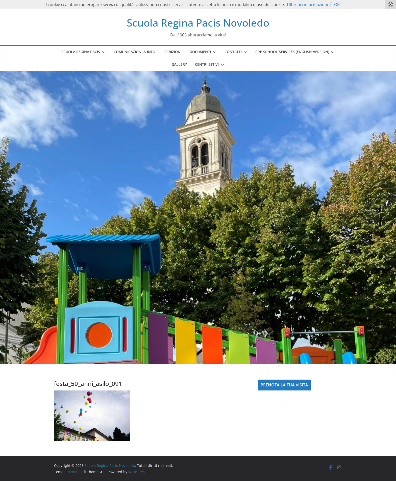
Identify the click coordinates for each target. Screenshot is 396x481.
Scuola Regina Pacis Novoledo (198, 23)
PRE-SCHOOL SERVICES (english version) (292, 51)
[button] (103, 52)
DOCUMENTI (200, 51)
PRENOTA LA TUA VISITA (284, 385)
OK (337, 4)
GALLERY (179, 64)
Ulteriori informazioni (307, 4)
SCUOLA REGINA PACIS (80, 51)
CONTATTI (233, 51)
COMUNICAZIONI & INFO (134, 51)
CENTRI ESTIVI (207, 64)
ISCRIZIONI (172, 51)
